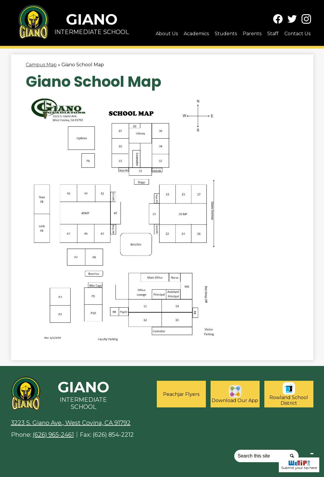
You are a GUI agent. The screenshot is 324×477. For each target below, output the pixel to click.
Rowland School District (288, 394)
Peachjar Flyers (181, 394)
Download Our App (235, 394)
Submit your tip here (299, 465)
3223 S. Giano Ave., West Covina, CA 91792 (71, 422)
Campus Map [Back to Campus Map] (41, 65)
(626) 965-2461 (53, 434)
